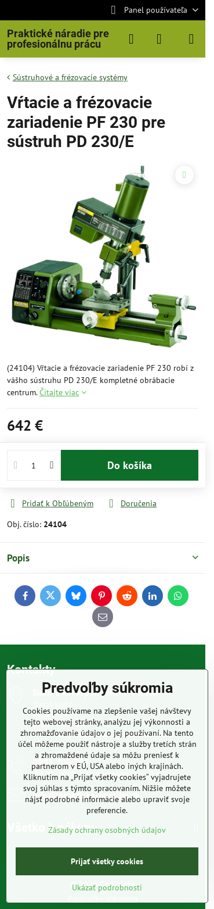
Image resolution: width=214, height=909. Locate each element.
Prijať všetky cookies (107, 861)
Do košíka (129, 465)
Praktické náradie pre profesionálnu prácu (58, 38)
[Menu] (191, 39)
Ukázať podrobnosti (107, 887)
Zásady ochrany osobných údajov (107, 830)
